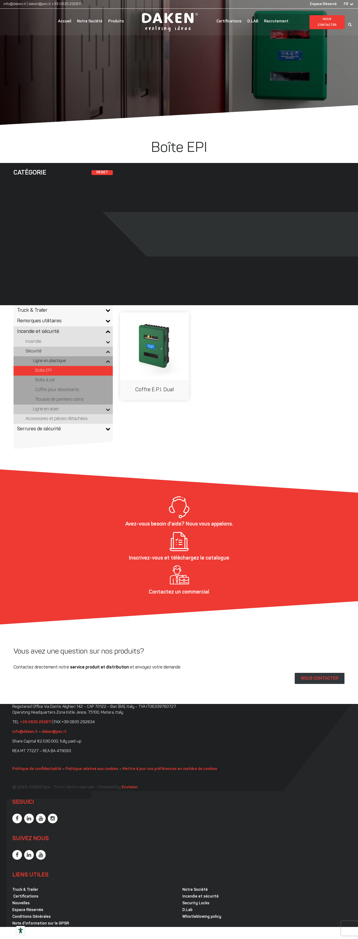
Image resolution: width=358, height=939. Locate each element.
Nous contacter (327, 22)
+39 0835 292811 (66, 4)
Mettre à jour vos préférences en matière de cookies (169, 769)
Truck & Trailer (25, 890)
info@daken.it (15, 4)
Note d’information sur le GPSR (40, 923)
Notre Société (89, 21)
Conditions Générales (31, 917)
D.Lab (187, 910)
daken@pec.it (40, 4)
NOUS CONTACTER (319, 678)
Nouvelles (21, 903)
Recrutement (276, 21)
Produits (116, 21)
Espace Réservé (323, 4)
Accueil (64, 21)
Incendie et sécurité (200, 896)
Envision (130, 787)
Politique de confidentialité (36, 769)
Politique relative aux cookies (91, 769)
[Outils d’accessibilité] (20, 930)
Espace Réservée (27, 910)
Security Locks (195, 903)
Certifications (229, 21)
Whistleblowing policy (201, 917)
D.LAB (252, 21)
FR (346, 4)
